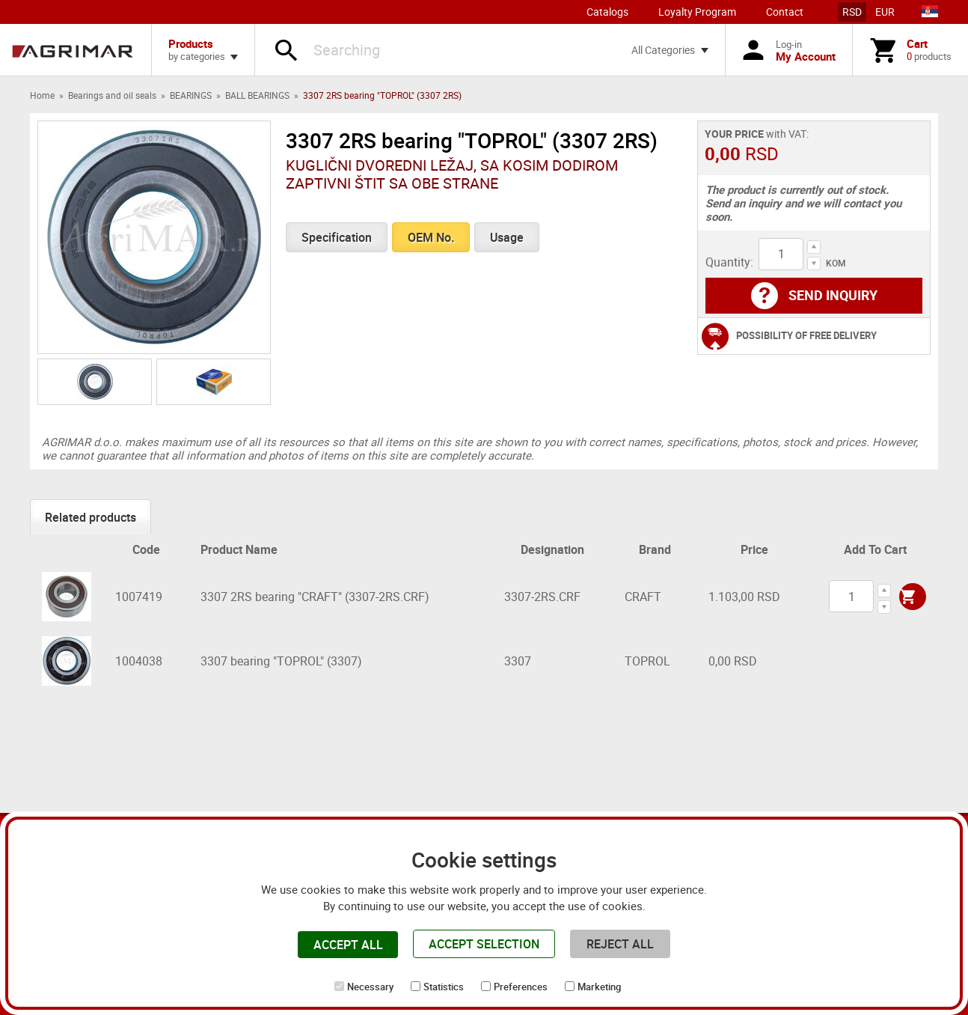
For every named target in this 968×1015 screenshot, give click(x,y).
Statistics (443, 987)
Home (42, 95)
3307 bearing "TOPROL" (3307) (281, 661)
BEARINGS (191, 95)
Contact (784, 11)
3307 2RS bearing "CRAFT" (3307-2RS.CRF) (314, 596)
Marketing (599, 987)
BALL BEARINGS (257, 95)
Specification (336, 237)
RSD (852, 11)
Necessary (370, 987)
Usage (507, 237)
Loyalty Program (697, 11)
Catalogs (607, 11)
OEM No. (431, 237)
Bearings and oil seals (112, 95)
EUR (885, 11)
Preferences (521, 987)
